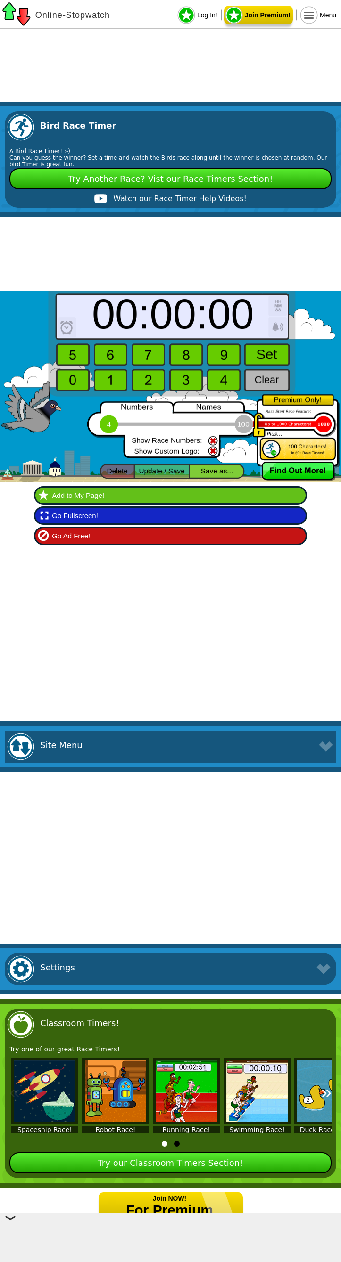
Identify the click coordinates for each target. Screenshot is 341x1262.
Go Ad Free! (71, 536)
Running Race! (186, 1129)
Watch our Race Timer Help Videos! (180, 198)
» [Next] (326, 1092)
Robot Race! (116, 1129)
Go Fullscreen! (75, 516)
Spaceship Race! (44, 1129)
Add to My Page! (78, 495)
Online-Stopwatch (72, 15)
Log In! (207, 15)
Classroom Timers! (79, 1023)
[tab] (164, 1144)
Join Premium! (268, 15)
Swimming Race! (257, 1129)
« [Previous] (14, 1092)
